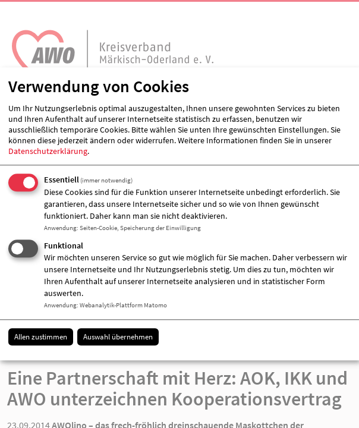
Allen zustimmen (40, 337)
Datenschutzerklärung (47, 151)
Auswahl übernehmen (118, 337)
